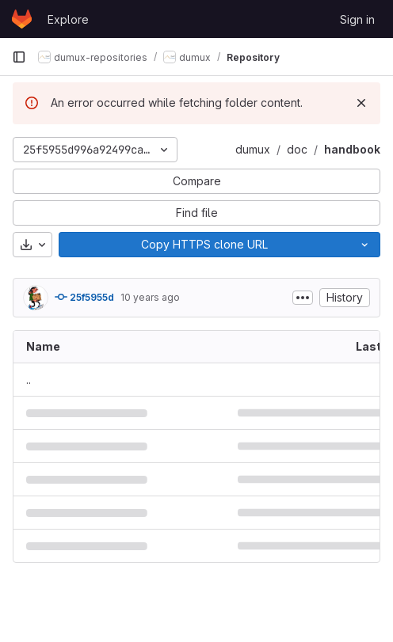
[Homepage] (22, 19)
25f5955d (84, 297)
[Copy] (204, 244)
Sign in (357, 19)
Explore (68, 19)
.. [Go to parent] (28, 379)
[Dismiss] (361, 102)
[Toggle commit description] (302, 298)
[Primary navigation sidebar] (19, 57)
